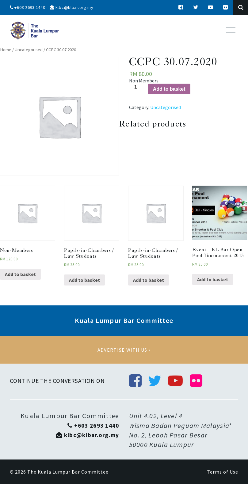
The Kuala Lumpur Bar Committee (68, 472)
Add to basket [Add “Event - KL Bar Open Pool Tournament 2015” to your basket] (212, 279)
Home (5, 49)
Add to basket (169, 89)
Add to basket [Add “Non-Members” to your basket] (20, 274)
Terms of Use (222, 472)
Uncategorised (29, 49)
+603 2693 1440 (27, 7)
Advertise (124, 350)
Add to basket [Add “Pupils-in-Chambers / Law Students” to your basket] (84, 280)
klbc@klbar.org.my (71, 7)
